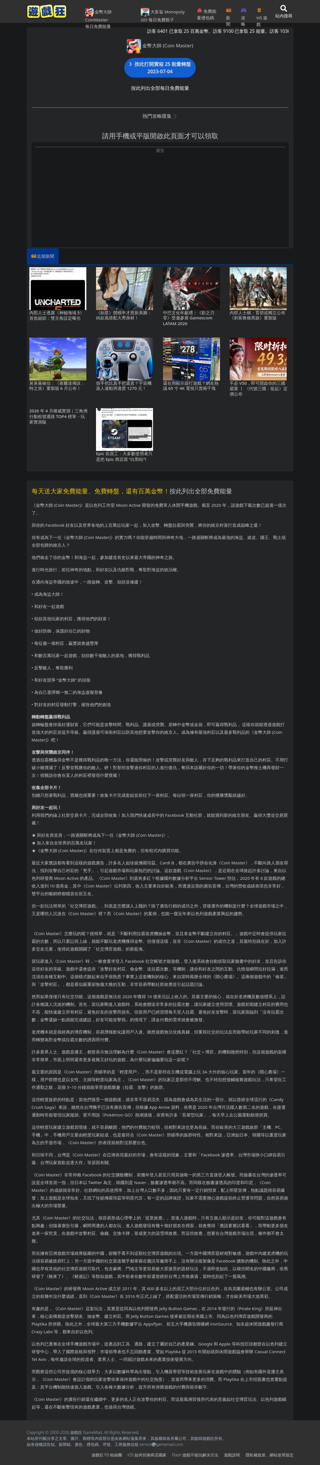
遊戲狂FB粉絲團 (106, 1455)
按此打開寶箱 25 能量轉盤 (160, 67)
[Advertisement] (160, 193)
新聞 (228, 15)
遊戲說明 (232, 1455)
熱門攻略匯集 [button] (160, 116)
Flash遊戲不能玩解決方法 (195, 1455)
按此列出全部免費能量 (201, 491)
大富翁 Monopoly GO (163, 15)
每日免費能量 (98, 26)
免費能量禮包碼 (206, 14)
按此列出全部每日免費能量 (160, 88)
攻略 (243, 15)
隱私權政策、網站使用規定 (269, 1455)
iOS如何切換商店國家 (146, 1455)
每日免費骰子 (161, 20)
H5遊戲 (261, 15)
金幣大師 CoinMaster (98, 15)
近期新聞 (45, 256)
